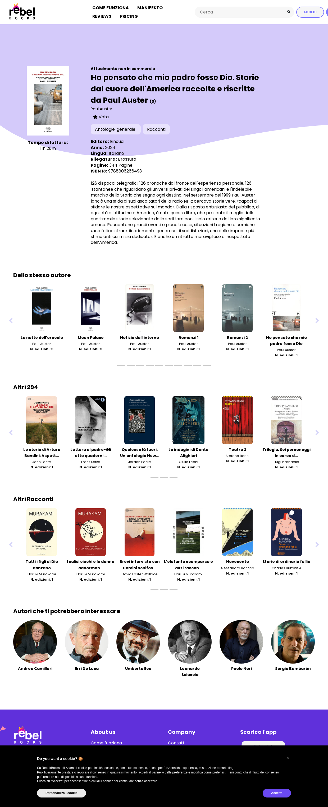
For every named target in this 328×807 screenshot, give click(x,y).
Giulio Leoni (188, 461)
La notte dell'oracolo (42, 337)
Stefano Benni (237, 455)
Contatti (176, 742)
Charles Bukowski (286, 567)
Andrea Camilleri (35, 668)
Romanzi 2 (237, 337)
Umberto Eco (138, 668)
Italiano (116, 153)
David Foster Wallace (140, 573)
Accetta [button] (277, 793)
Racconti (156, 129)
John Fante (41, 461)
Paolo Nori (241, 668)
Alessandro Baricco (237, 567)
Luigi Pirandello (286, 461)
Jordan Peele (139, 461)
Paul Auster (101, 108)
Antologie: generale (115, 129)
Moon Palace (91, 337)
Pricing (129, 16)
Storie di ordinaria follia (286, 561)
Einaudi (117, 141)
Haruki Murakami (42, 573)
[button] (288, 758)
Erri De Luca (87, 668)
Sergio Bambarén (293, 668)
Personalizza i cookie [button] (61, 793)
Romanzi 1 (188, 337)
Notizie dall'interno (139, 337)
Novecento (237, 561)
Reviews (101, 16)
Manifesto (150, 7)
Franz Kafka (90, 461)
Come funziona (110, 7)
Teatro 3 (237, 449)
